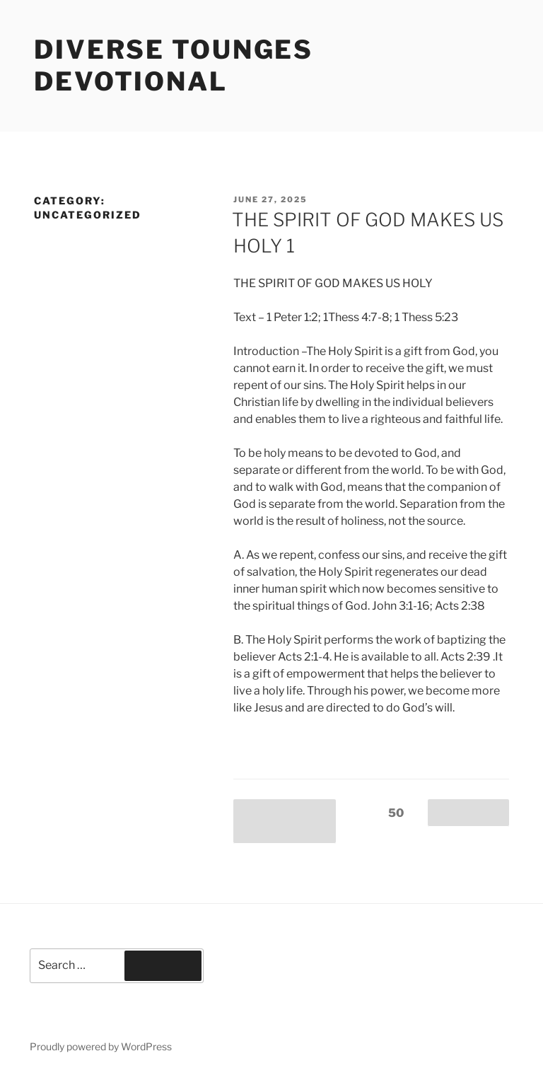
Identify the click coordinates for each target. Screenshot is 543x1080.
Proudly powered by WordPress (101, 1046)
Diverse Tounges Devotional (173, 65)
